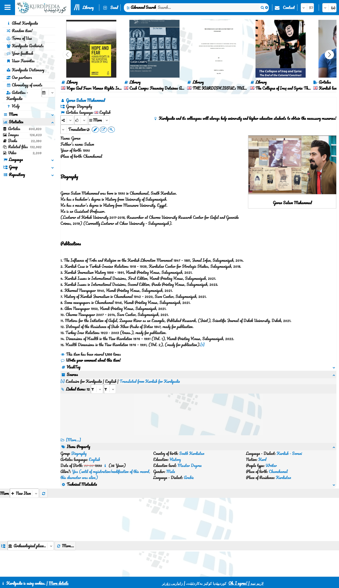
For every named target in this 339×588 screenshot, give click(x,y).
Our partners (19, 77)
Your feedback (19, 53)
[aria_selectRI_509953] (97, 389)
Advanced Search (143, 7)
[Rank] (80, 120)
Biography (79, 453)
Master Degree (190, 465)
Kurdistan (283, 477)
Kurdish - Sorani (289, 453)
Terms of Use (19, 38)
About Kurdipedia (22, 23)
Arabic (189, 477)
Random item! (19, 31)
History (175, 459)
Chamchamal (278, 471)
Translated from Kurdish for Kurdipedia (150, 381)
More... (65, 546)
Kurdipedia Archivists (25, 46)
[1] (202, 345)
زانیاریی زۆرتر (172, 583)
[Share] (67, 120)
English (94, 459)
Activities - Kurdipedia (17, 95)
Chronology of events (24, 85)
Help (13, 106)
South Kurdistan (191, 453)
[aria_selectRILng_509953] (110, 389)
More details (58, 583)
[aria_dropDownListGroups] (30, 545)
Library (88, 8)
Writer (271, 465)
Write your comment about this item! (90, 360)
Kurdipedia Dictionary (25, 70)
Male (170, 471)
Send (114, 8)
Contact (289, 8)
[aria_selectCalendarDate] (48, 92)
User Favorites (20, 61)
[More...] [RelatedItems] (73, 440)
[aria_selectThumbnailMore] (24, 493)
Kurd (262, 459)
